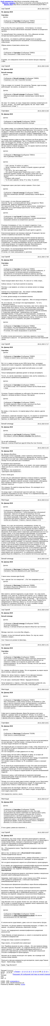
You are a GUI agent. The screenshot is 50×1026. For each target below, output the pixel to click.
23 (44, 971)
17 (31, 971)
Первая (17, 971)
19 (36, 971)
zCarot (23, 984)
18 (33, 971)
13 (22, 971)
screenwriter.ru (14, 981)
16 (29, 971)
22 (42, 971)
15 (27, 971)
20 (38, 971)
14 (25, 971)
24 (47, 971)
